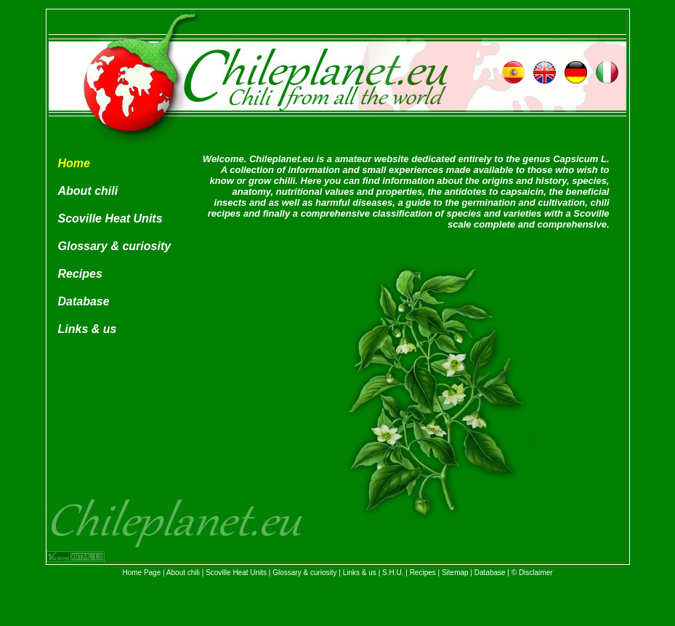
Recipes (80, 274)
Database (84, 301)
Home (74, 163)
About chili (88, 191)
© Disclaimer (532, 573)
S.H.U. (392, 573)
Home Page (141, 573)
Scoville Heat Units (110, 218)
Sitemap (455, 573)
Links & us (87, 329)
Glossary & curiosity (114, 246)
